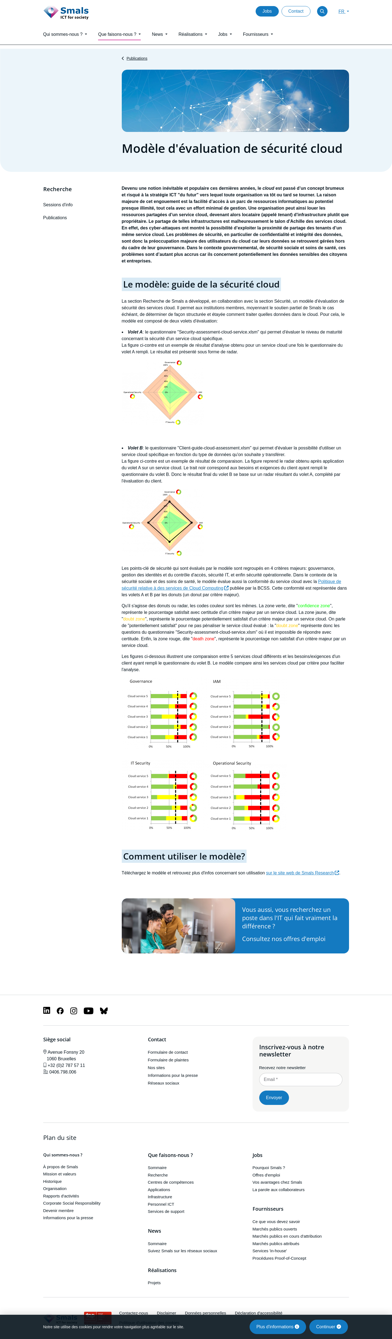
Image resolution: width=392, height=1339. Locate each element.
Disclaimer (166, 1313)
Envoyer (274, 1097)
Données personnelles (205, 1313)
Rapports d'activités (61, 1196)
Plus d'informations (277, 1326)
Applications (159, 1189)
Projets (154, 1282)
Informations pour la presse (173, 1075)
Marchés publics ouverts (275, 1229)
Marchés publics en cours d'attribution (287, 1236)
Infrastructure (160, 1196)
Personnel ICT (161, 1204)
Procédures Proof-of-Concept (279, 1258)
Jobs (267, 11)
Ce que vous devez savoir (276, 1221)
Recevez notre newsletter (282, 1067)
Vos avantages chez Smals (277, 1182)
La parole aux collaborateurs (279, 1189)
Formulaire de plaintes (168, 1060)
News (154, 1231)
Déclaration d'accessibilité (258, 1313)
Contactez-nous (133, 1313)
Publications (136, 58)
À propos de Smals (60, 1166)
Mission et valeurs (59, 1174)
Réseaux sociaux (163, 1083)
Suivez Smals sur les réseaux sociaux (182, 1250)
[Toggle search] (322, 11)
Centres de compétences (171, 1182)
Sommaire (157, 1167)
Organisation (55, 1188)
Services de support (166, 1211)
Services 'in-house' (270, 1250)
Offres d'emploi (266, 1175)
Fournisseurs (268, 1209)
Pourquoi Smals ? (269, 1167)
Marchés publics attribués (276, 1243)
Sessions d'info (58, 204)
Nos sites (156, 1067)
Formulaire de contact (168, 1052)
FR (342, 11)
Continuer (328, 1326)
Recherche (57, 189)
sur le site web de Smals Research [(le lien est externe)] (302, 873)
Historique (52, 1181)
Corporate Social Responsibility (72, 1203)
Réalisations (162, 1270)
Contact (296, 11)
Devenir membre (58, 1210)
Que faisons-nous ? (170, 1155)
